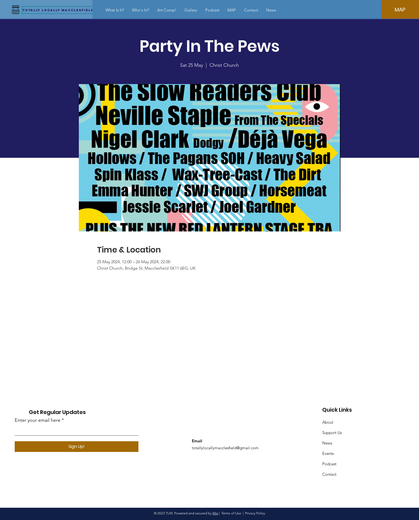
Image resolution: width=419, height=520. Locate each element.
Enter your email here (37, 420)
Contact (329, 474)
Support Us (332, 432)
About (327, 422)
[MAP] (400, 9)
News (327, 443)
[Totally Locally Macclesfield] (58, 10)
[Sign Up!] (76, 446)
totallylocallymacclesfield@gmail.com (225, 447)
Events (328, 453)
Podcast (329, 463)
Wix (215, 513)
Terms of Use (231, 513)
